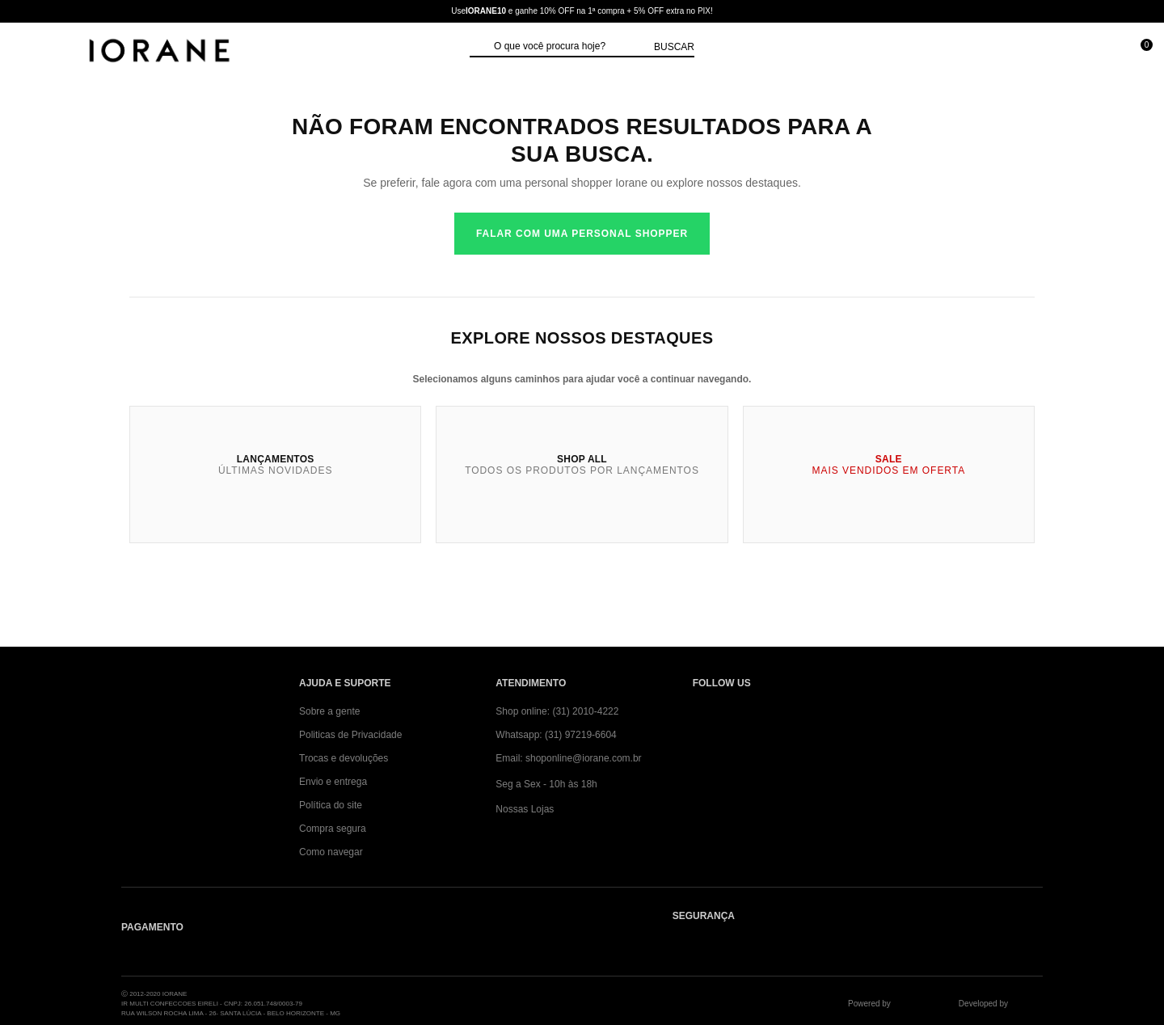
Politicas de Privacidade (350, 734)
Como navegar (331, 852)
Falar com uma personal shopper (582, 233)
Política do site (330, 805)
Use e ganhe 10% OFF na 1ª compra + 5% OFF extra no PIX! (582, 10)
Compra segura (332, 828)
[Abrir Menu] (28, 52)
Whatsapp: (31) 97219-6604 (556, 734)
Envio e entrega (333, 781)
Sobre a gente (329, 711)
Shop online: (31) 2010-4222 (557, 711)
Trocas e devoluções (343, 758)
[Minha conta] (1066, 52)
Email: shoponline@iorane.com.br (568, 758)
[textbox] (570, 47)
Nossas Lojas (525, 809)
